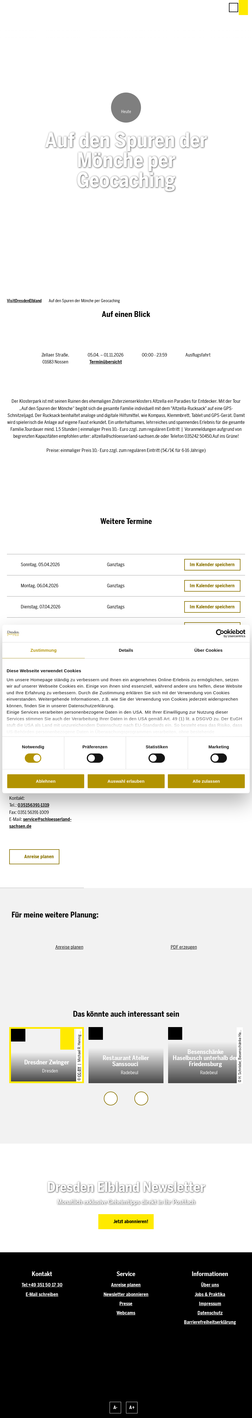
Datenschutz (210, 1313)
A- (115, 1407)
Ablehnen (45, 781)
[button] (195, 7)
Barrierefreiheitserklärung (210, 1322)
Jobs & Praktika (210, 1294)
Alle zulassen (206, 781)
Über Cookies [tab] (208, 650)
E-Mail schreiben (42, 1294)
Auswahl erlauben (126, 781)
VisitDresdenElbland (24, 300)
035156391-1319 (33, 805)
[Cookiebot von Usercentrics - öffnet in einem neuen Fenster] (220, 633)
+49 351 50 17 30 (45, 1285)
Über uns (210, 1285)
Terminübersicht (105, 362)
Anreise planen (126, 1285)
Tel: (25, 1285)
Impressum (210, 1303)
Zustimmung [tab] (44, 650)
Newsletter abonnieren (126, 1294)
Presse (125, 1303)
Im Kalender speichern (212, 564)
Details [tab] (126, 650)
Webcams (125, 1313)
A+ (132, 1407)
